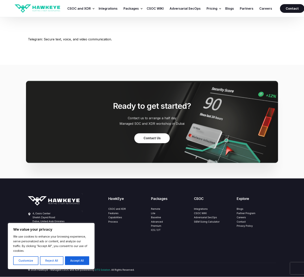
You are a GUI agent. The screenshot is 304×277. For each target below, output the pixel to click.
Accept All (77, 260)
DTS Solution (102, 270)
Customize (26, 260)
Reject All (51, 260)
